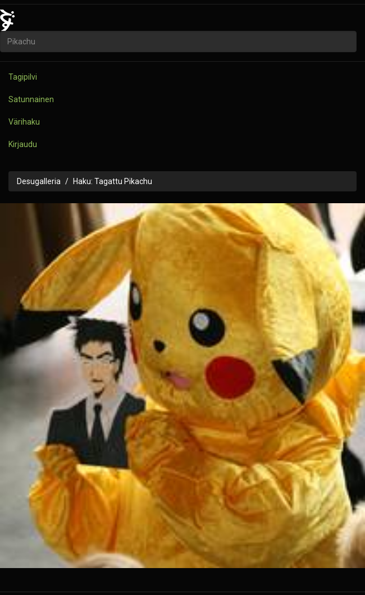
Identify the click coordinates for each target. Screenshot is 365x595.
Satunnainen (31, 99)
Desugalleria (39, 181)
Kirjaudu (22, 144)
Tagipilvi (22, 76)
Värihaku (24, 121)
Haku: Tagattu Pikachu (112, 181)
